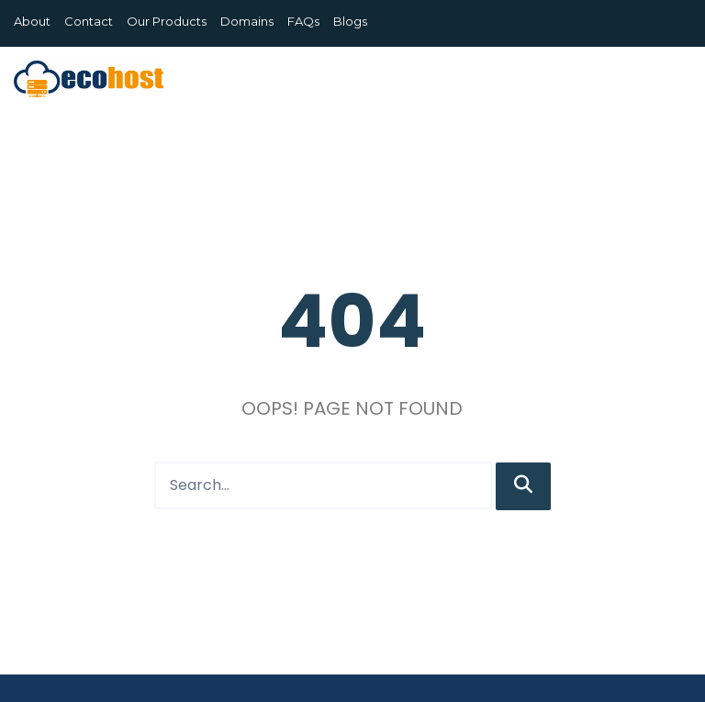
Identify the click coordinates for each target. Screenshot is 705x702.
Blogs (350, 21)
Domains (247, 21)
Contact (88, 21)
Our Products (167, 21)
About (32, 21)
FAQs (303, 21)
